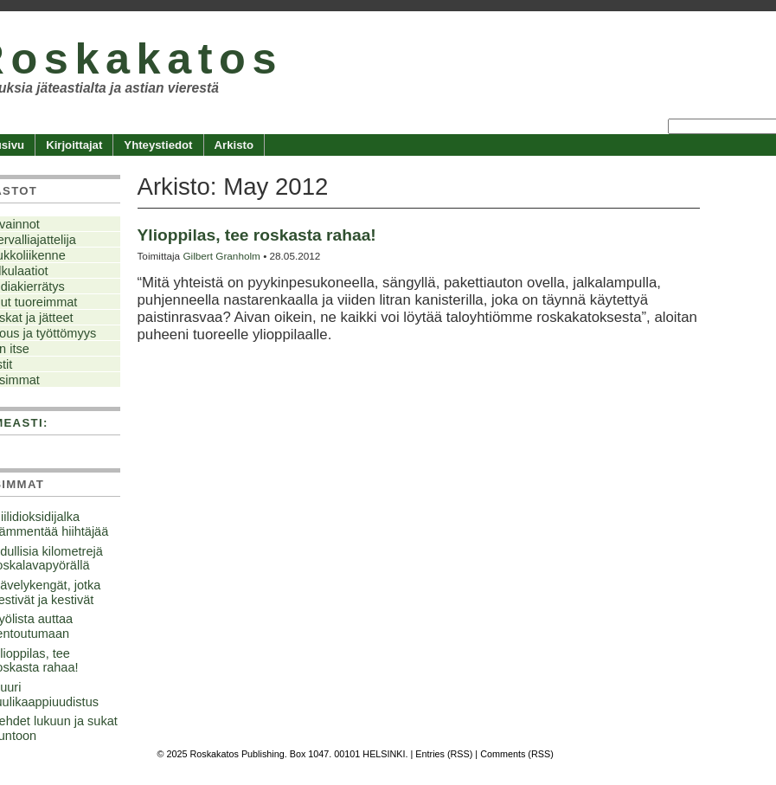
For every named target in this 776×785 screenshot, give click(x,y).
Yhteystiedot (158, 144)
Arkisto (234, 144)
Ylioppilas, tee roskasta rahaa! (257, 235)
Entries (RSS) (443, 754)
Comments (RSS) (517, 754)
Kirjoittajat (74, 144)
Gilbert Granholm (221, 255)
